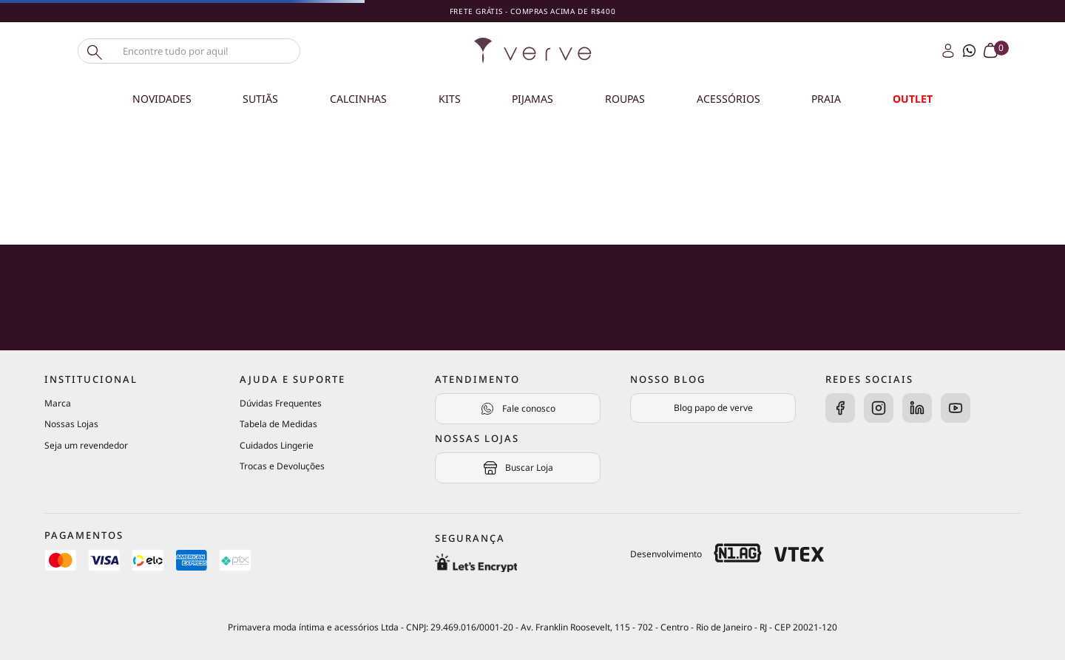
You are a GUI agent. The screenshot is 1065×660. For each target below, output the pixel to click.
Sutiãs (260, 99)
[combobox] (214, 51)
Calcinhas (358, 99)
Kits (450, 99)
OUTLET (913, 99)
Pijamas (532, 99)
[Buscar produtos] (93, 51)
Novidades (162, 99)
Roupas (625, 99)
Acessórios (728, 99)
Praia (826, 99)
